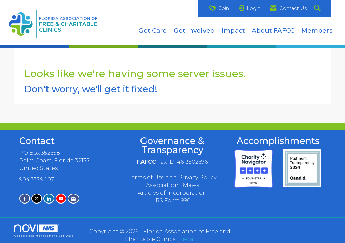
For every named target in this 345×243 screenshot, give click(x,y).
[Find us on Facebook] (24, 199)
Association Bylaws (172, 185)
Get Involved (194, 30)
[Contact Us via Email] (73, 199)
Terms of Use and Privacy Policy (172, 177)
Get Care (152, 30)
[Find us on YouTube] (61, 199)
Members (317, 30)
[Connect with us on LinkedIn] (48, 199)
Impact (233, 30)
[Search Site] (318, 8)
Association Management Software (44, 230)
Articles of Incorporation (172, 193)
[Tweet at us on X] (36, 199)
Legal (187, 239)
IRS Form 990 (172, 200)
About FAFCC (273, 30)
